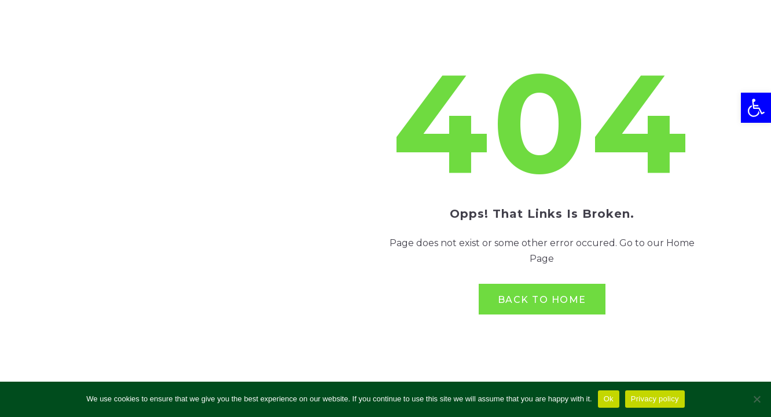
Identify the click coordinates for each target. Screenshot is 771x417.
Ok (609, 398)
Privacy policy (655, 398)
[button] (756, 108)
